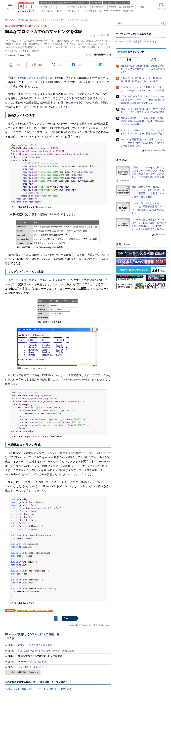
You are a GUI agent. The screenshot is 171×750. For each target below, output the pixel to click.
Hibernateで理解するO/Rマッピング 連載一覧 (32, 634)
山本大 (89, 54)
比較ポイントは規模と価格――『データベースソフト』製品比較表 (39, 689)
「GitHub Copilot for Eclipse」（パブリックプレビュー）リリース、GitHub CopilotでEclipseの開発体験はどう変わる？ (143, 99)
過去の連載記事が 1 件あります (25, 672)
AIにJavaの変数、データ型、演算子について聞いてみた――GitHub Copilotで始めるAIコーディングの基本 (143, 121)
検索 (163, 23)
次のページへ (70, 618)
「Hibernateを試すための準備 (30, 77)
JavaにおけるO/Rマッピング (32, 667)
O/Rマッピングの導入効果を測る (35, 645)
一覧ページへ (160, 234)
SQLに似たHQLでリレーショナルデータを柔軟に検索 (46, 651)
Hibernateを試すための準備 (32, 661)
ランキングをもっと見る (155, 150)
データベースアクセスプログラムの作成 (35, 610)
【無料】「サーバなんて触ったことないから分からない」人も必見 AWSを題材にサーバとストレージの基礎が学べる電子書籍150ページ (140, 174)
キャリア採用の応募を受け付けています (137, 41)
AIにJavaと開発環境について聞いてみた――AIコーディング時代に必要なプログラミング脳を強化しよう (143, 142)
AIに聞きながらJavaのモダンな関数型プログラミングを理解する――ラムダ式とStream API (143, 69)
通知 (40, 65)
